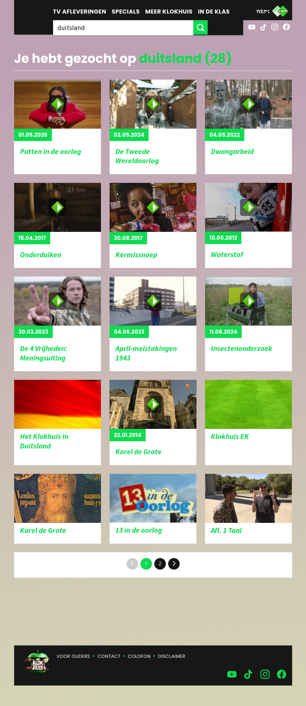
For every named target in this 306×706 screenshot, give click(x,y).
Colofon (139, 656)
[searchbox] (141, 27)
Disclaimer (171, 656)
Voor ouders (73, 656)
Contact (108, 656)
